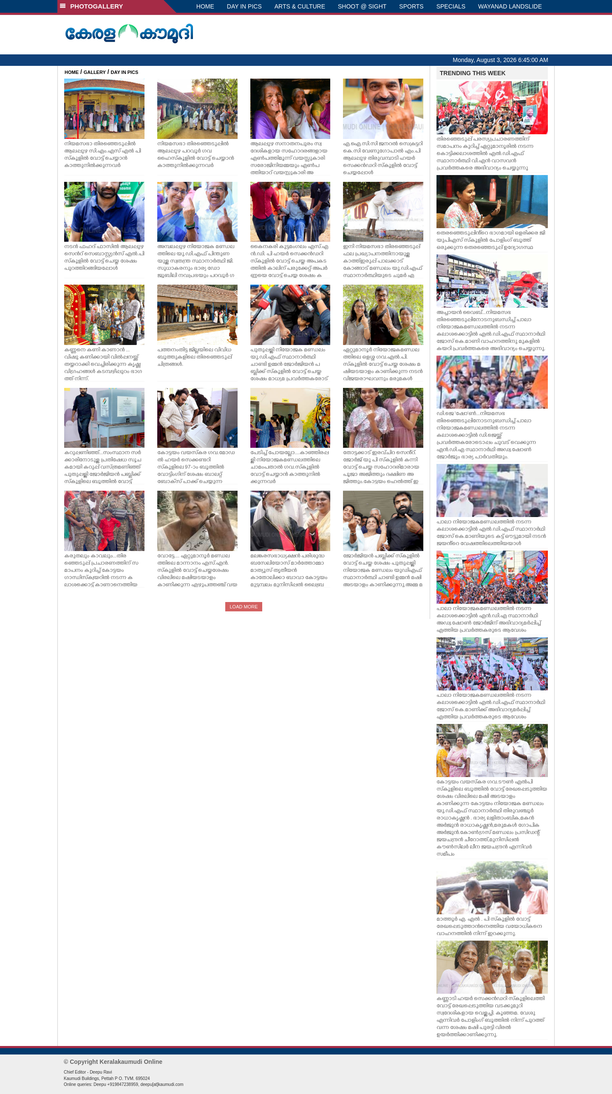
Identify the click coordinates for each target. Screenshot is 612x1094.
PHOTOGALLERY (91, 6)
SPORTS (411, 6)
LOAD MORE (244, 606)
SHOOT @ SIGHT (362, 6)
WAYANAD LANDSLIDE (510, 6)
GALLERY (95, 72)
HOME (205, 6)
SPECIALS (450, 6)
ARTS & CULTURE (300, 6)
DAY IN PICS (244, 6)
